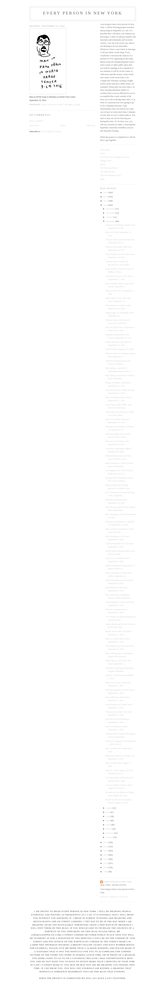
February (110, 833)
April (108, 824)
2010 (105, 863)
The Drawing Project (109, 168)
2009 (105, 867)
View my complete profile (114, 897)
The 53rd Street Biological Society (114, 157)
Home (62, 125)
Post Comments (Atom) (51, 131)
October (109, 217)
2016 (105, 205)
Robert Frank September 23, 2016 (119, 349)
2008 (105, 871)
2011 (105, 859)
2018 (105, 196)
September (111, 221)
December (110, 209)
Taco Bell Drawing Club (110, 175)
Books (103, 164)
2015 (105, 842)
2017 (105, 201)
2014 (105, 846)
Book (102, 153)
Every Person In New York (82, 13)
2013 (105, 850)
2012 (105, 855)
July (108, 812)
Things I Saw (105, 160)
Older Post (91, 125)
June (108, 816)
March (109, 829)
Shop (102, 179)
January (109, 837)
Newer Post (34, 125)
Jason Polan (105, 150)
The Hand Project (107, 171)
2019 (105, 192)
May (108, 820)
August (109, 808)
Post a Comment (36, 121)
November (110, 213)
